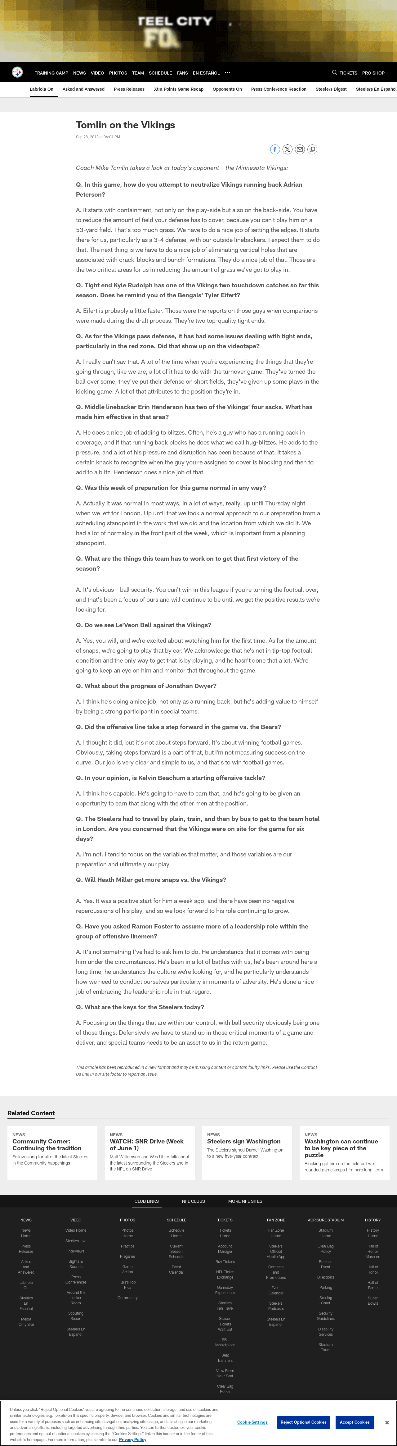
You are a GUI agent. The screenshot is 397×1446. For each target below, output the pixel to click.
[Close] (387, 1423)
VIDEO (75, 1270)
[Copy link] (312, 149)
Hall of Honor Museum (373, 1301)
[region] (198, 1423)
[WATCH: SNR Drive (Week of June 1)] (150, 1178)
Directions (325, 1327)
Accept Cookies (355, 1422)
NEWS (26, 1270)
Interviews (76, 1301)
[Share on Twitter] (287, 152)
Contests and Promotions (276, 1321)
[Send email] (300, 152)
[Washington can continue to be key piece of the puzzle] (345, 1178)
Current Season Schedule (176, 1301)
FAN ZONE (276, 1270)
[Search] (334, 72)
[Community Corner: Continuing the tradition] (52, 1175)
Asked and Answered (26, 1316)
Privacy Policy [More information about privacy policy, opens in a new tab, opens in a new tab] (132, 1439)
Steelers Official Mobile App (275, 1301)
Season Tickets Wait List (225, 1373)
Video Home (76, 1280)
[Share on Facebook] (275, 152)
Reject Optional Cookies (304, 1422)
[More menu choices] (227, 72)
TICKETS (225, 1270)
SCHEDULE (176, 1270)
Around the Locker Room (76, 1347)
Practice (127, 1296)
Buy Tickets (225, 1311)
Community (128, 1347)
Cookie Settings (252, 1422)
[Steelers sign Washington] (247, 1171)
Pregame (127, 1306)
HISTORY (373, 1270)
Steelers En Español (26, 1352)
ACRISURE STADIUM (326, 1270)
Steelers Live (75, 1291)
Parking (325, 1337)
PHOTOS (127, 1270)
